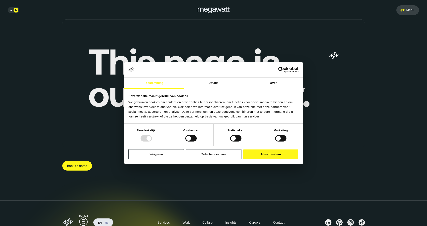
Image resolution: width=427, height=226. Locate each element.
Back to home (77, 166)
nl (106, 222)
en (100, 222)
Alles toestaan (271, 154)
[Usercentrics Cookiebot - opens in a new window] (281, 70)
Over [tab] (273, 82)
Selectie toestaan (213, 154)
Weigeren (156, 154)
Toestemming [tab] (154, 82)
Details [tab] (214, 82)
